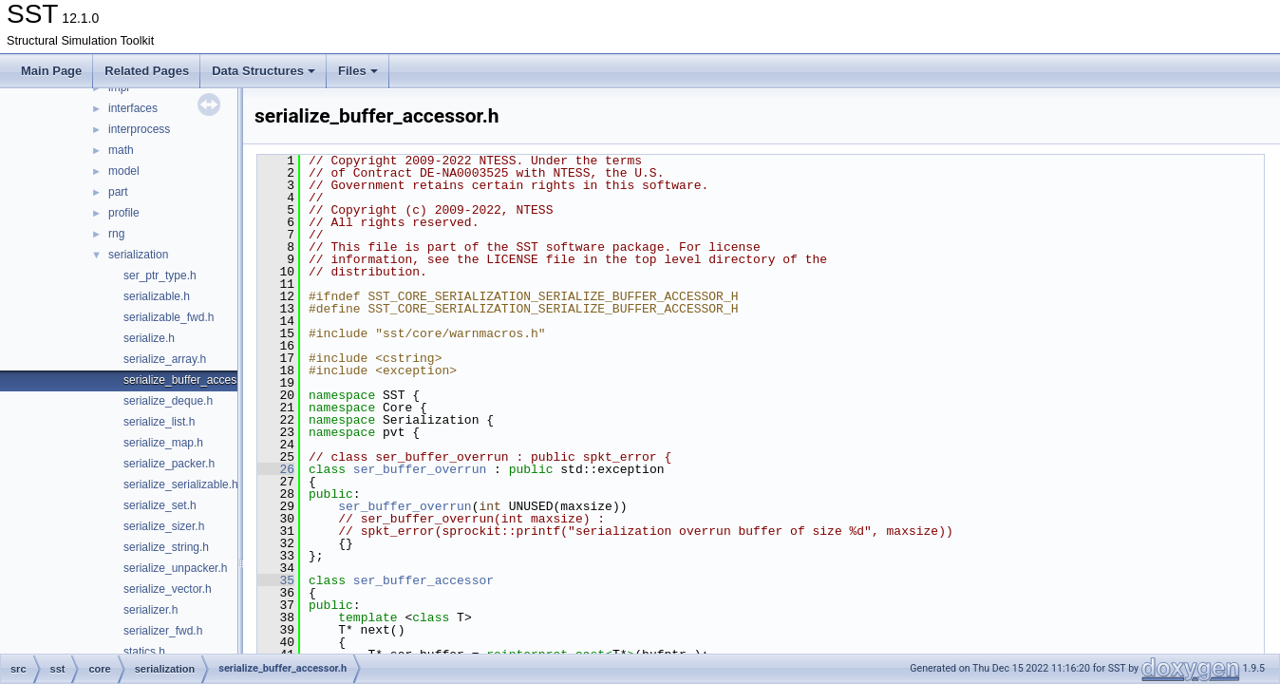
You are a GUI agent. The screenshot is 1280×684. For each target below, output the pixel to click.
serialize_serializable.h (180, 484)
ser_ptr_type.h (160, 275)
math (121, 150)
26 (275, 469)
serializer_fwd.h (162, 630)
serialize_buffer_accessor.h (192, 380)
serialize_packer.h (169, 463)
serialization (138, 254)
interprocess (139, 129)
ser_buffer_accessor (423, 580)
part (118, 192)
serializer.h (150, 610)
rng (116, 233)
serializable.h (156, 296)
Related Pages (146, 71)
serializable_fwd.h (168, 317)
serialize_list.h (159, 421)
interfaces (133, 108)
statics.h (144, 651)
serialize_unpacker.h (175, 568)
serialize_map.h (163, 442)
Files (358, 71)
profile (124, 212)
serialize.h (149, 338)
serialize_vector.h (167, 589)
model (124, 171)
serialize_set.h (160, 505)
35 (275, 580)
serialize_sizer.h (163, 526)
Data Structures (263, 71)
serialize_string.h (166, 547)
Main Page (51, 71)
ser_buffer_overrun (419, 469)
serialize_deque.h (168, 401)
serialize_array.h (164, 359)
